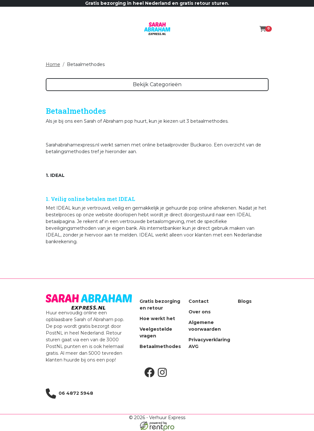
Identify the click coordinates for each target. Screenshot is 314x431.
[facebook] (150, 376)
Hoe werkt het (157, 318)
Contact (199, 301)
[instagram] (163, 376)
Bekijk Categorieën (157, 84)
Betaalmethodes (160, 346)
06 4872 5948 (69, 393)
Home (53, 64)
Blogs (245, 301)
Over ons (200, 312)
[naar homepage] (157, 28)
